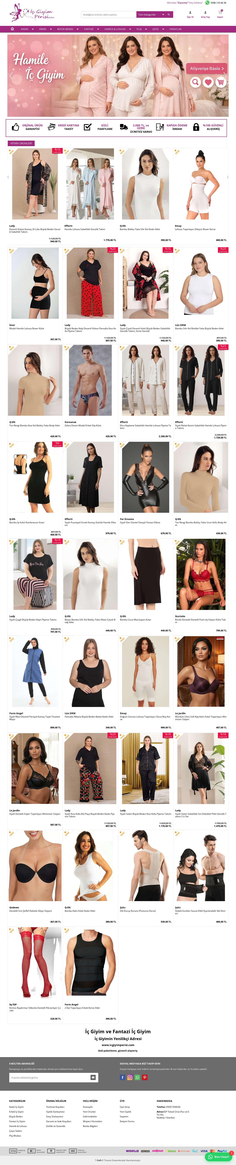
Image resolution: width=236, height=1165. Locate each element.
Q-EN (123, 225)
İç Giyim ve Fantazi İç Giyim (118, 1031)
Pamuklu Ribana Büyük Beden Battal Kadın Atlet (89, 716)
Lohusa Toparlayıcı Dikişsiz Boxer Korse (195, 229)
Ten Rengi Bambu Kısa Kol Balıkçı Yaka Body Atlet (34, 425)
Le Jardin (180, 713)
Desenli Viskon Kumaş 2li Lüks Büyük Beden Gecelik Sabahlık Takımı (34, 230)
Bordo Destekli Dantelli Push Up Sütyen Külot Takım (200, 621)
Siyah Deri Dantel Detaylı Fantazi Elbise (140, 522)
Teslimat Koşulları (55, 1106)
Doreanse (70, 422)
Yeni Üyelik (125, 1111)
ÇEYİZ (155, 29)
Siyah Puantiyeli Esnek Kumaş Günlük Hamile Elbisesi (90, 523)
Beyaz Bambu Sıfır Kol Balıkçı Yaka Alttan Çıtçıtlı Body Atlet (90, 621)
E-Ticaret (106, 1160)
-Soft (98, 1160)
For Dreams (127, 519)
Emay (178, 225)
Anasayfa (88, 1106)
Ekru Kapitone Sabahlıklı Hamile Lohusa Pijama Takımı (145, 426)
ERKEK (42, 29)
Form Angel (16, 713)
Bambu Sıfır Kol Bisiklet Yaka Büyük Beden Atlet (199, 328)
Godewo (14, 907)
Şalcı (123, 907)
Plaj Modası (15, 1135)
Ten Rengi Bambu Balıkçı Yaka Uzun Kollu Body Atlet (200, 523)
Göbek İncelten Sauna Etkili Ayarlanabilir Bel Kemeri (200, 912)
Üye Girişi (125, 1106)
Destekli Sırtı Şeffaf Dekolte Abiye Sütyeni (30, 911)
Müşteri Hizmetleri (92, 1121)
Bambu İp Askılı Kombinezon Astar (26, 522)
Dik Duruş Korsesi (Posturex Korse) (138, 911)
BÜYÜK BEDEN (65, 29)
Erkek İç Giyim (16, 1111)
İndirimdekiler (90, 1116)
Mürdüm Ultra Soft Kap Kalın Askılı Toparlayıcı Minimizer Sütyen (200, 718)
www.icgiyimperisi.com (118, 1045)
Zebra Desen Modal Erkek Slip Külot (83, 425)
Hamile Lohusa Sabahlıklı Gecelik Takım (85, 229)
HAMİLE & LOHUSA (115, 29)
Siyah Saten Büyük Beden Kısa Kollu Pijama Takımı (145, 814)
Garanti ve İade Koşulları (58, 1121)
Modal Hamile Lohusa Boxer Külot (26, 328)
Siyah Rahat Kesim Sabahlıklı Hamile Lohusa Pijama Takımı (200, 426)
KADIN (24, 29)
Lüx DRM (180, 325)
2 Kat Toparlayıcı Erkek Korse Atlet (82, 1008)
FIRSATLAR (175, 29)
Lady (12, 225)
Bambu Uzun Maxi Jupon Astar (135, 619)
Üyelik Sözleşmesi (55, 1111)
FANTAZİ (88, 29)
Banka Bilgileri (90, 1126)
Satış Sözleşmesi (54, 1116)
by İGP (13, 1004)
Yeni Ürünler (89, 1111)
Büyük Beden (16, 1116)
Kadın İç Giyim (16, 1106)
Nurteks (180, 616)
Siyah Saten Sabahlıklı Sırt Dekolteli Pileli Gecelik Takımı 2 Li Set (200, 815)
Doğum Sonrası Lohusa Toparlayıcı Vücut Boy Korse (145, 718)
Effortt (68, 225)
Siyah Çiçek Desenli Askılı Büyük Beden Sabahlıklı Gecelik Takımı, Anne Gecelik (145, 329)
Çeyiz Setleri (15, 1130)
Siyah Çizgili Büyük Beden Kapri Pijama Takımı (32, 619)
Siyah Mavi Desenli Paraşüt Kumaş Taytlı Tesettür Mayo (34, 718)
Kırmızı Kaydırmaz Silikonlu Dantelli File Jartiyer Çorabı (35, 1009)
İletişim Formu (127, 1121)
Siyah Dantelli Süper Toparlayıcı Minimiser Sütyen (34, 814)
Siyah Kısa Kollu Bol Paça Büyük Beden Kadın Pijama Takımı (89, 815)
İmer (12, 325)
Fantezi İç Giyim (17, 1121)
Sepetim (124, 1116)
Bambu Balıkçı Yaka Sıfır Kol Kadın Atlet (140, 229)
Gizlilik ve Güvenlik (55, 1126)
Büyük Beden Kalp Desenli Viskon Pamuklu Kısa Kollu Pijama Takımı (90, 329)
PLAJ (139, 29)
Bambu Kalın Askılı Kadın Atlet (80, 911)
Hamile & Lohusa (18, 1126)
